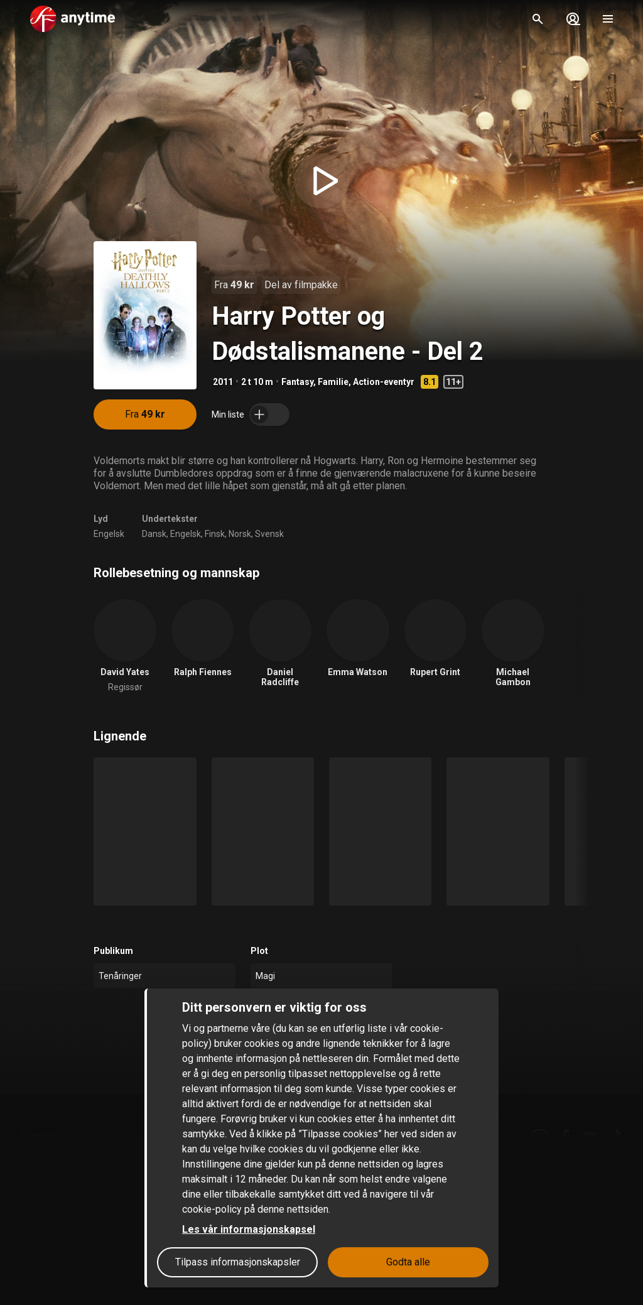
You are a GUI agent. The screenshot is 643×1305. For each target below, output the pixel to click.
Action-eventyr (383, 382)
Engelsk (109, 534)
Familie (333, 382)
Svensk (269, 534)
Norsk (240, 534)
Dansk (154, 534)
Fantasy (297, 382)
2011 (223, 382)
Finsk (215, 534)
